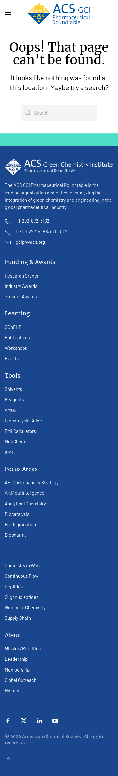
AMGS (11, 410)
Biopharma (16, 535)
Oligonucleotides (21, 597)
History (12, 690)
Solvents (13, 389)
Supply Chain (18, 618)
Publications (17, 337)
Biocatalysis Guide (23, 420)
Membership (17, 669)
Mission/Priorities (23, 648)
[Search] (59, 113)
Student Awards (21, 296)
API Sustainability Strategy (32, 482)
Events (12, 358)
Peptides (14, 586)
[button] (8, 14)
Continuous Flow (21, 576)
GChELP (13, 327)
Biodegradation (20, 524)
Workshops (16, 348)
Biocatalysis (17, 514)
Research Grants (21, 275)
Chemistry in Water (24, 565)
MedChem (15, 441)
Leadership (16, 659)
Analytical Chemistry (25, 503)
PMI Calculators (20, 431)
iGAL (9, 452)
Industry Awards (21, 286)
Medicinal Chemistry (25, 607)
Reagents (14, 399)
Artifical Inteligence (24, 493)
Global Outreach (21, 680)
